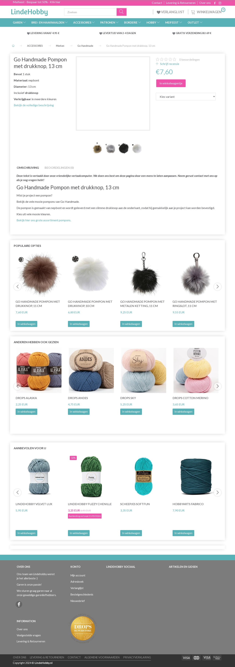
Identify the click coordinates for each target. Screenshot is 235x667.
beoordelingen (189, 59)
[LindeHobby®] (29, 11)
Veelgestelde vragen (29, 635)
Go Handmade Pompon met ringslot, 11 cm (195, 303)
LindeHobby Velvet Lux (34, 504)
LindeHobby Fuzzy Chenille (90, 504)
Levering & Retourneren (181, 2)
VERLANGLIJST (170, 12)
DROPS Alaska (26, 398)
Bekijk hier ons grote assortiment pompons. (44, 220)
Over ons (205, 2)
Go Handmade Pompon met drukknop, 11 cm (38, 303)
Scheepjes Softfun (135, 504)
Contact (157, 2)
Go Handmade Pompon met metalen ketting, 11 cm (142, 303)
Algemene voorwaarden (102, 657)
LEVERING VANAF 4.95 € (44, 33)
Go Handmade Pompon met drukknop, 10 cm (90, 303)
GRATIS (181, 33)
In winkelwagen (26, 324)
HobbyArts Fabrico (188, 504)
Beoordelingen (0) (59, 167)
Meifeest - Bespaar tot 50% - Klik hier (36, 2)
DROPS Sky (128, 398)
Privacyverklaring (137, 657)
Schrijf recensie (169, 63)
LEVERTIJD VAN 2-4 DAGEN (119, 33)
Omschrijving (28, 167)
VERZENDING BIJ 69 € (198, 33)
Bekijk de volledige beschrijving (34, 105)
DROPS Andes (78, 398)
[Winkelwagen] (207, 11)
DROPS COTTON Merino (190, 398)
